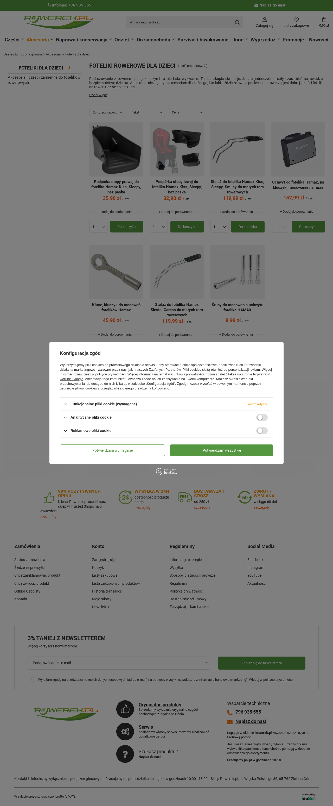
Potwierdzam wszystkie (222, 450)
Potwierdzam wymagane (112, 450)
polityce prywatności (110, 374)
